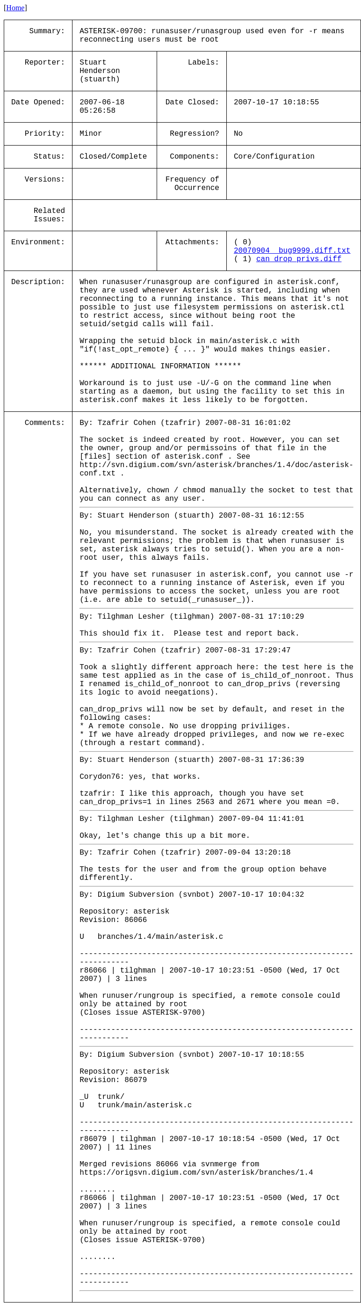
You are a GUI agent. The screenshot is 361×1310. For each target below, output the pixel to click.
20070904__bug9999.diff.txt (292, 251)
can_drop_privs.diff (298, 259)
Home (15, 8)
